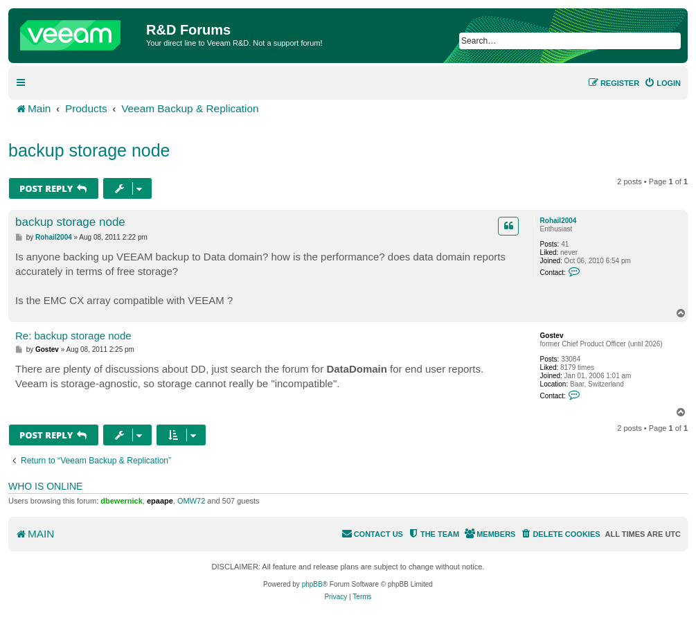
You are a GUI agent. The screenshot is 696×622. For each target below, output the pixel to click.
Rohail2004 (558, 220)
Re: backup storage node (73, 335)
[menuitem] (662, 83)
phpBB (312, 584)
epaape (160, 501)
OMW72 (191, 501)
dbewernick (121, 501)
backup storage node (89, 150)
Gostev (552, 335)
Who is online (45, 486)
